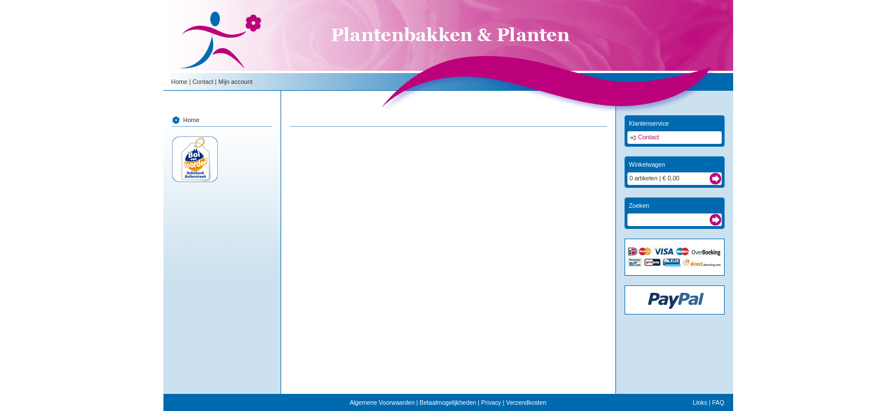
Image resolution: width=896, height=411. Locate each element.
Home (179, 81)
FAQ (718, 402)
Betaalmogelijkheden (447, 402)
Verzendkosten (526, 402)
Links (700, 402)
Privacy (491, 402)
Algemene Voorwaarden (382, 402)
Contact (203, 81)
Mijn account (235, 81)
